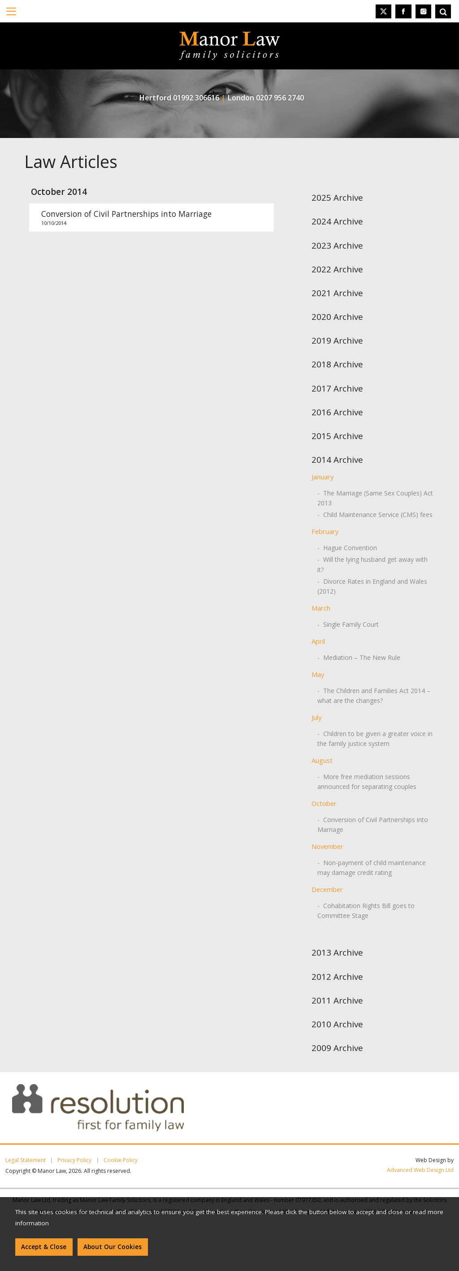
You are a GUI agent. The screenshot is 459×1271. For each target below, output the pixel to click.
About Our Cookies (112, 1247)
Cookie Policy (121, 1160)
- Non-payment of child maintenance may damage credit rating (371, 867)
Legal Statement (25, 1160)
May (318, 674)
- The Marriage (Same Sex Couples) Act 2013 (375, 498)
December (327, 889)
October (324, 803)
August (322, 760)
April (318, 641)
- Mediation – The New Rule (358, 657)
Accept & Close (43, 1247)
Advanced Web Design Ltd (420, 1170)
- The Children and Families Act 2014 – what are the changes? (373, 695)
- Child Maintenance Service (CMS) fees (375, 514)
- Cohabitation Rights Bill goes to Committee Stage (366, 910)
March (321, 607)
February (325, 531)
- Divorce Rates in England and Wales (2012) (372, 586)
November (327, 846)
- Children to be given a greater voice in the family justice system (375, 738)
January (322, 476)
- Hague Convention (347, 547)
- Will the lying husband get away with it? (372, 564)
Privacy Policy (74, 1160)
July (316, 717)
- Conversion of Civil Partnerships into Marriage (372, 824)
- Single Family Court (348, 624)
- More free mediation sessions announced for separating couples (366, 781)
